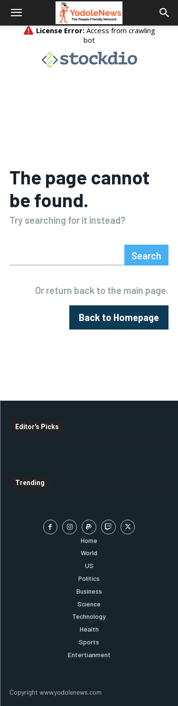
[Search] (146, 255)
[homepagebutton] (119, 317)
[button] (16, 13)
